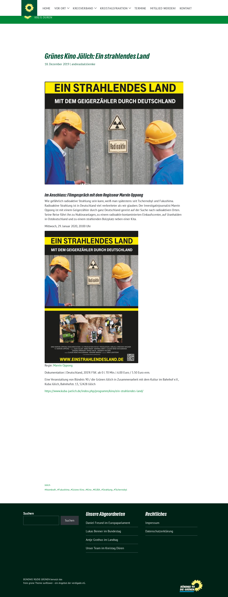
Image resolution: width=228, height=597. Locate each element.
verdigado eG (78, 578)
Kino (89, 484)
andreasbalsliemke (83, 59)
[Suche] (194, 3)
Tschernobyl (121, 484)
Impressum (152, 518)
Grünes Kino (78, 484)
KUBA (97, 484)
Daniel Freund (95, 518)
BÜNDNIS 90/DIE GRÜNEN (54, 12)
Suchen (28, 508)
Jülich (47, 480)
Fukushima (64, 484)
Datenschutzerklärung (159, 526)
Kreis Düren (43, 17)
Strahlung (107, 484)
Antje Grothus (94, 535)
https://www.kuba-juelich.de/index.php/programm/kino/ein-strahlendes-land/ (94, 386)
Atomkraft (51, 484)
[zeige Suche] (199, 3)
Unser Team (93, 543)
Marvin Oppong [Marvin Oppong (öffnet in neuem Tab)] (63, 360)
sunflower (48, 578)
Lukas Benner (94, 526)
